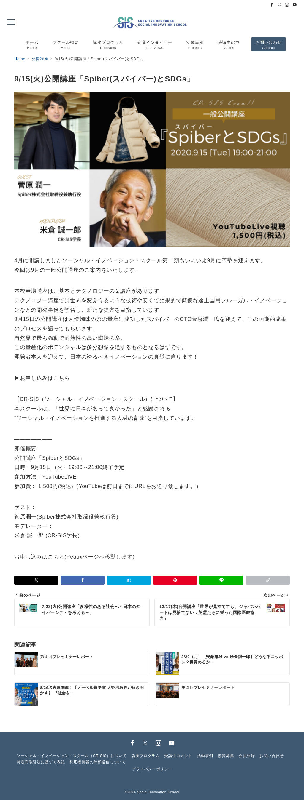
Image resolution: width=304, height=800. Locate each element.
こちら (61, 378)
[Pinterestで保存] (175, 580)
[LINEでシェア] (221, 580)
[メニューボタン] (11, 22)
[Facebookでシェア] (82, 580)
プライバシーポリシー (152, 769)
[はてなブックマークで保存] (129, 580)
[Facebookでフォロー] (272, 5)
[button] (268, 580)
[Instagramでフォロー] (287, 5)
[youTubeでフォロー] (172, 743)
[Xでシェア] (36, 580)
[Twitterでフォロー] (280, 5)
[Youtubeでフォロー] (295, 5)
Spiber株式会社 (58, 517)
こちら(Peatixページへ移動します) (91, 557)
